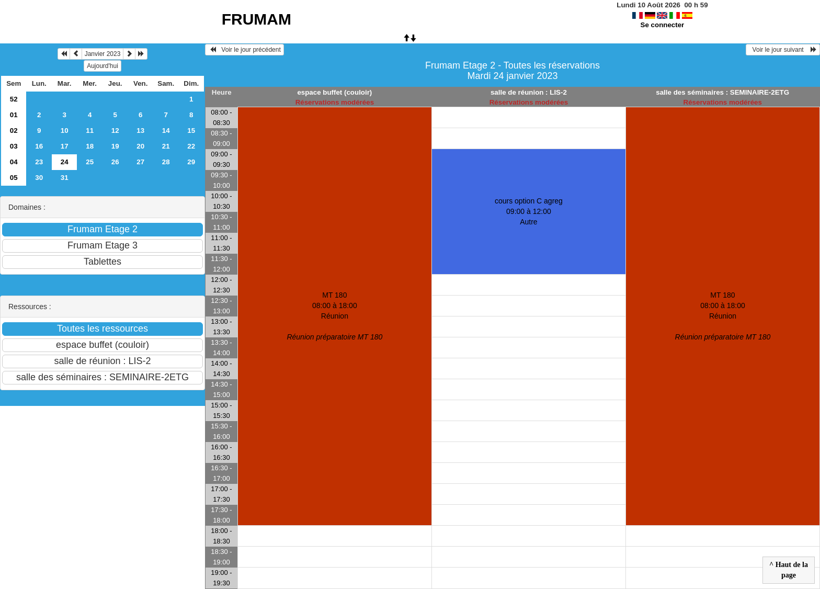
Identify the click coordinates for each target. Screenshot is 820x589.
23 (39, 162)
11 (90, 130)
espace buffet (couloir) (334, 92)
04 (14, 162)
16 (39, 146)
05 (14, 178)
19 (115, 146)
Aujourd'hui (102, 66)
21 (166, 146)
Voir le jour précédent (244, 49)
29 (191, 162)
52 (14, 99)
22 (191, 146)
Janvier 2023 (103, 54)
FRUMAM (256, 19)
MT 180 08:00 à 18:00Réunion (334, 316)
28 (166, 162)
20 (140, 146)
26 (115, 162)
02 (14, 130)
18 (90, 146)
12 (115, 130)
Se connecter (663, 25)
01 (14, 115)
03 (14, 146)
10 (65, 130)
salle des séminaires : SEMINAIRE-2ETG (722, 92)
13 (140, 130)
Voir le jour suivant (783, 49)
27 (140, 162)
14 (166, 130)
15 (191, 130)
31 (65, 178)
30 (39, 178)
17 (65, 146)
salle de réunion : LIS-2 (529, 92)
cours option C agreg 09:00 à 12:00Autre (529, 211)
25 (90, 162)
